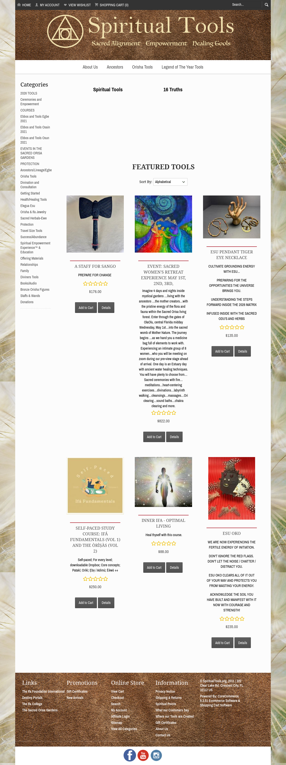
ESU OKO (232, 533)
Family (24, 271)
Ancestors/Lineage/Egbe (36, 170)
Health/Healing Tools (33, 199)
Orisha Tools (142, 67)
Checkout (117, 697)
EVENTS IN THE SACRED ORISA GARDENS (31, 153)
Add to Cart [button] (86, 307)
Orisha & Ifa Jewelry (33, 212)
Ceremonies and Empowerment (31, 101)
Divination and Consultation (29, 184)
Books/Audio (28, 283)
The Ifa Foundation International (43, 691)
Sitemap (116, 722)
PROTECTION (29, 164)
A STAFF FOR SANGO (95, 266)
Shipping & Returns (168, 697)
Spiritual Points (165, 704)
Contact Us (162, 735)
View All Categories (124, 729)
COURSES (27, 110)
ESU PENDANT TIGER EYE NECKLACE (232, 254)
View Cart (117, 691)
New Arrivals (75, 697)
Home (24, 4)
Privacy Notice (165, 691)
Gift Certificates (77, 691)
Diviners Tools (29, 277)
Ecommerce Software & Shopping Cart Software (220, 702)
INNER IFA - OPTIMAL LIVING (163, 523)
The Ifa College (32, 704)
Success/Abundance (33, 237)
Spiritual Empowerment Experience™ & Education (35, 247)
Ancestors (115, 67)
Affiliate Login (120, 716)
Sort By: (146, 181)
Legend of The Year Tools (182, 67)
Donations (26, 302)
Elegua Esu (27, 205)
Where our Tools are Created (174, 716)
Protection (26, 224)
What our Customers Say (172, 710)
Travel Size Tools (31, 230)
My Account (47, 4)
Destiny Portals (32, 697)
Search (116, 704)
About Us (90, 67)
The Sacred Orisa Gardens (40, 710)
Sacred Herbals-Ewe (33, 218)
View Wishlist (77, 4)
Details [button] (106, 307)
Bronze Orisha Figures (34, 289)
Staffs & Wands (30, 295)
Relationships (29, 264)
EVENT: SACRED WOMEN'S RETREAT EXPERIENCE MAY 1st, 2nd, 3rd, (163, 274)
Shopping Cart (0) (111, 4)
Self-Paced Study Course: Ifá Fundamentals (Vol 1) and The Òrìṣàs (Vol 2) (95, 539)
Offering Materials (31, 258)
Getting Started (30, 193)
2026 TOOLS (28, 93)
